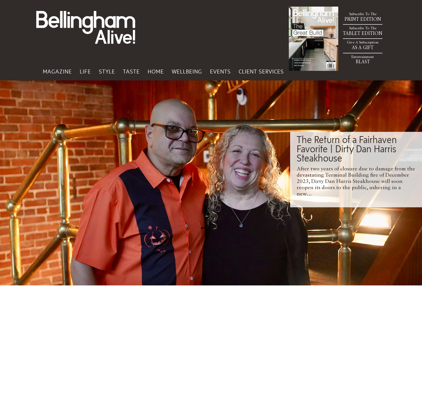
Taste (131, 71)
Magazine (57, 71)
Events (220, 71)
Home (156, 71)
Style (107, 71)
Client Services (261, 71)
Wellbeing (187, 71)
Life (85, 71)
